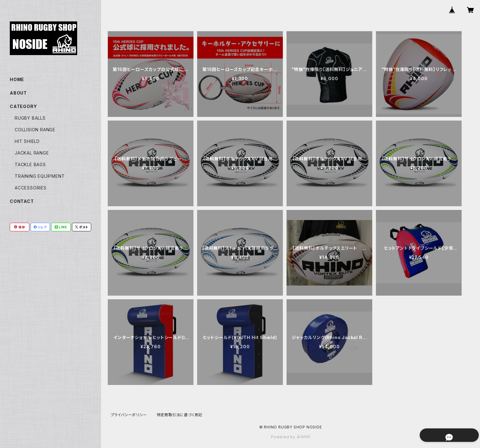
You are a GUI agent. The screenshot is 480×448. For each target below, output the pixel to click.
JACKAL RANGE (32, 152)
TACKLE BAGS (30, 164)
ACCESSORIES (31, 187)
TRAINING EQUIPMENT (40, 176)
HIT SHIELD (27, 141)
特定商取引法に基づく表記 (180, 415)
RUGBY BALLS (30, 118)
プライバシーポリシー (129, 415)
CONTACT (22, 201)
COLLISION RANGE (35, 129)
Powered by (290, 437)
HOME (17, 79)
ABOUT (18, 92)
